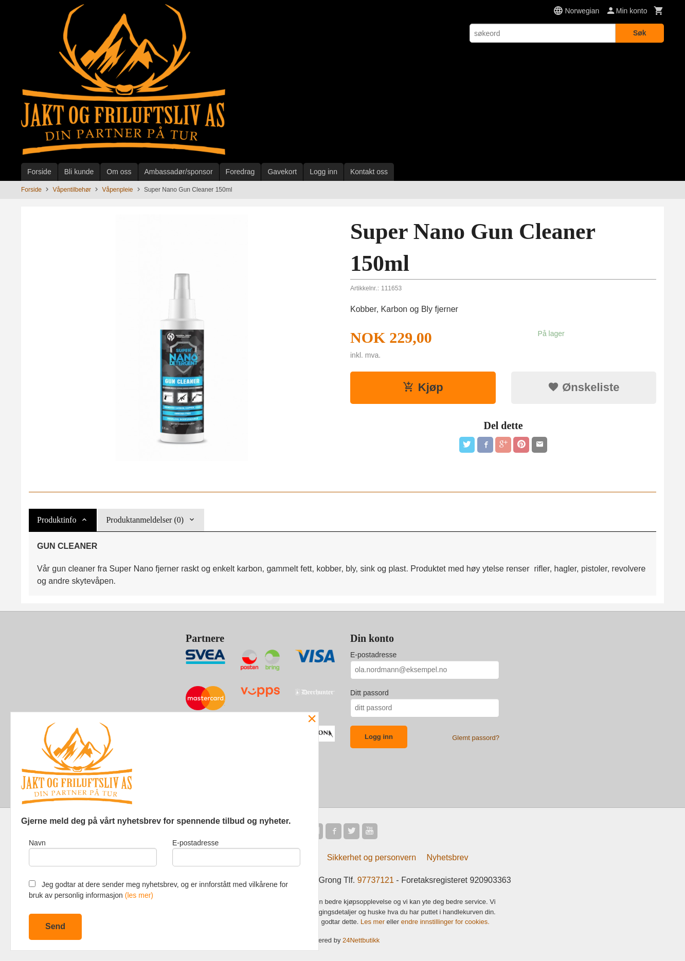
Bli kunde (79, 172)
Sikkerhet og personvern (371, 858)
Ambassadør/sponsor (179, 172)
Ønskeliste (583, 387)
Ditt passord (369, 693)
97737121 (375, 880)
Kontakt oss (369, 172)
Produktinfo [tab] (56, 519)
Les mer (373, 922)
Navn (93, 852)
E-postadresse (373, 655)
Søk (639, 33)
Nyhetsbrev (447, 858)
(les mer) (139, 895)
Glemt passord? (475, 738)
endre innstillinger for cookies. (445, 922)
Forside (39, 172)
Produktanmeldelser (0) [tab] (145, 519)
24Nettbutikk (361, 941)
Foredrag (240, 172)
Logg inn (323, 172)
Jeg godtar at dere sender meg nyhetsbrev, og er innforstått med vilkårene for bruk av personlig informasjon (158, 889)
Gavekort (282, 172)
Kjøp (423, 387)
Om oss (118, 172)
